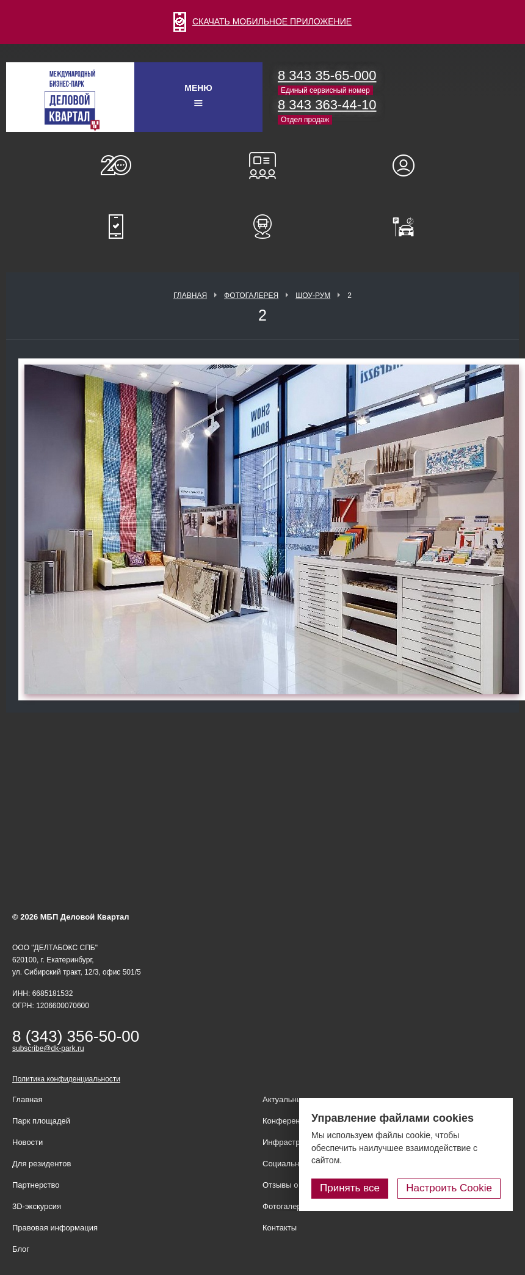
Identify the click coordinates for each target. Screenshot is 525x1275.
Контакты (279, 1227)
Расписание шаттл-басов (262, 226)
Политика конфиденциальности (66, 1079)
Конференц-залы (262, 165)
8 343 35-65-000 (327, 75)
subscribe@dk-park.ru (48, 1048)
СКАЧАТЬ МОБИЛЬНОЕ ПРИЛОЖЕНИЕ (262, 21)
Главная (190, 295)
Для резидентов (409, 165)
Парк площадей (41, 1120)
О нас (116, 165)
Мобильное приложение (116, 226)
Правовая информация (55, 1227)
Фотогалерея (251, 295)
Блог (20, 1249)
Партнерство (36, 1185)
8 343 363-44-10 (327, 104)
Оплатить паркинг (409, 226)
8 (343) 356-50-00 (75, 1036)
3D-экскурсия (36, 1206)
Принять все (350, 1188)
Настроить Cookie (449, 1188)
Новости (27, 1142)
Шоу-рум (312, 295)
